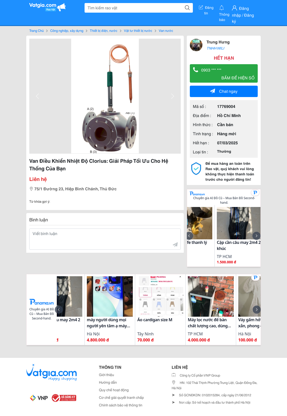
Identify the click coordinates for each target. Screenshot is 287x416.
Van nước (166, 30)
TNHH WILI (215, 48)
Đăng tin (206, 8)
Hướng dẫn (108, 382)
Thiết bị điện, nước (103, 30)
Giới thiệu (106, 374)
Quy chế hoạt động (114, 389)
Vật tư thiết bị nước (138, 30)
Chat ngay (224, 91)
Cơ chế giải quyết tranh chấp (121, 397)
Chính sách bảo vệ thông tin (120, 404)
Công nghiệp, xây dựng (66, 30)
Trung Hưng (218, 41)
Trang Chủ (36, 30)
